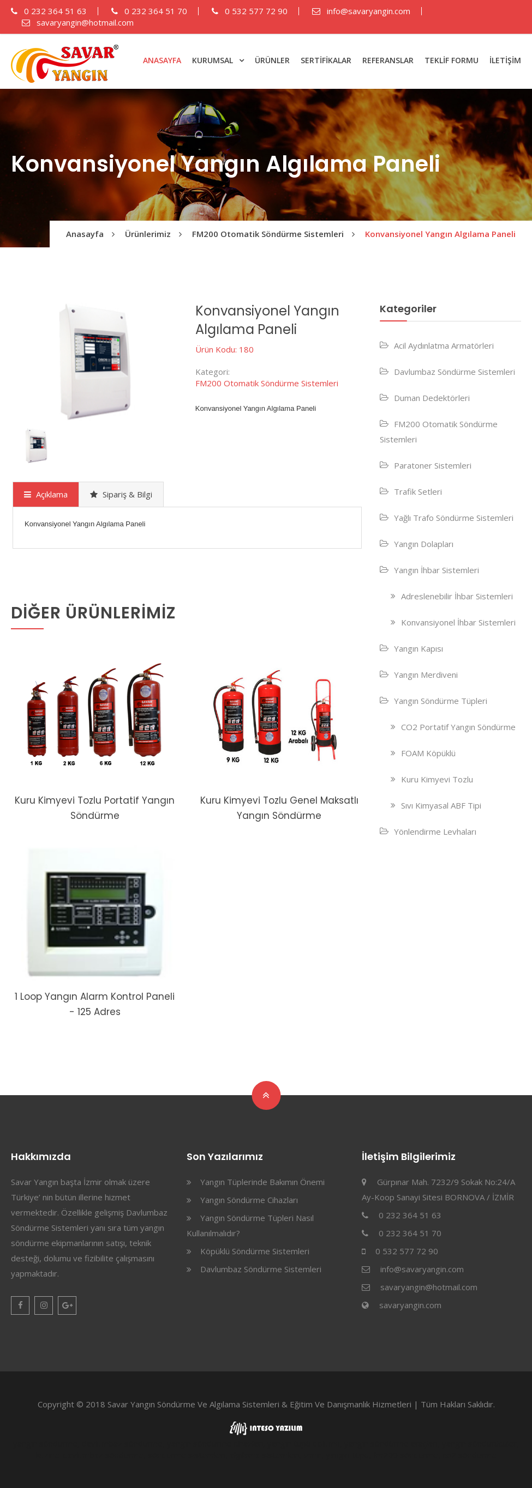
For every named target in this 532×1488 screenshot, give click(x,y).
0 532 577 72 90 (250, 10)
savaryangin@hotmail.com (78, 22)
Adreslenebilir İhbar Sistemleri (457, 596)
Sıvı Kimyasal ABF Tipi (441, 805)
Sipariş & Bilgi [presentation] (121, 494)
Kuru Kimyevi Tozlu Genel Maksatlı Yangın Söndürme (279, 808)
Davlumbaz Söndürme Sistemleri (454, 371)
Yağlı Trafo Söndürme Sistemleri (453, 517)
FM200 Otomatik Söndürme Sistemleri (268, 233)
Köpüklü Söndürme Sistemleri (254, 1251)
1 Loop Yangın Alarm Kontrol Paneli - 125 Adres (95, 1004)
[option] (95, 362)
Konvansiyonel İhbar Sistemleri (458, 622)
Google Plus (67, 1305)
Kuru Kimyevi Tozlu (437, 779)
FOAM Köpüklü (428, 753)
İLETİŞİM (505, 60)
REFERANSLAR (388, 60)
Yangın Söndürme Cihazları (249, 1199)
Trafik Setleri (418, 491)
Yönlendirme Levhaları (435, 831)
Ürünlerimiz (148, 233)
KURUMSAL (212, 60)
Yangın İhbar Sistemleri (436, 569)
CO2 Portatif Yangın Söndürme (458, 726)
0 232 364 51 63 (49, 10)
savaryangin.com (410, 1304)
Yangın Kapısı (418, 648)
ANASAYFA (162, 60)
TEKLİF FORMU (452, 60)
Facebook (20, 1305)
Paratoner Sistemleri (432, 465)
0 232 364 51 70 (149, 10)
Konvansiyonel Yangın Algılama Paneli (440, 233)
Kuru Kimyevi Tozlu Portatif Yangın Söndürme (95, 808)
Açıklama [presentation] (46, 494)
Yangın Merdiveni (426, 674)
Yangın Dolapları (423, 543)
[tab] (46, 494)
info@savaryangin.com (361, 10)
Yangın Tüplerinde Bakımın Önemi (262, 1181)
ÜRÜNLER (272, 60)
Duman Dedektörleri (432, 397)
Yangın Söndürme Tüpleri (440, 700)
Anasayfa (85, 233)
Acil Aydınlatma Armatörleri (444, 345)
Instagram (43, 1305)
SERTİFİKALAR (326, 60)
